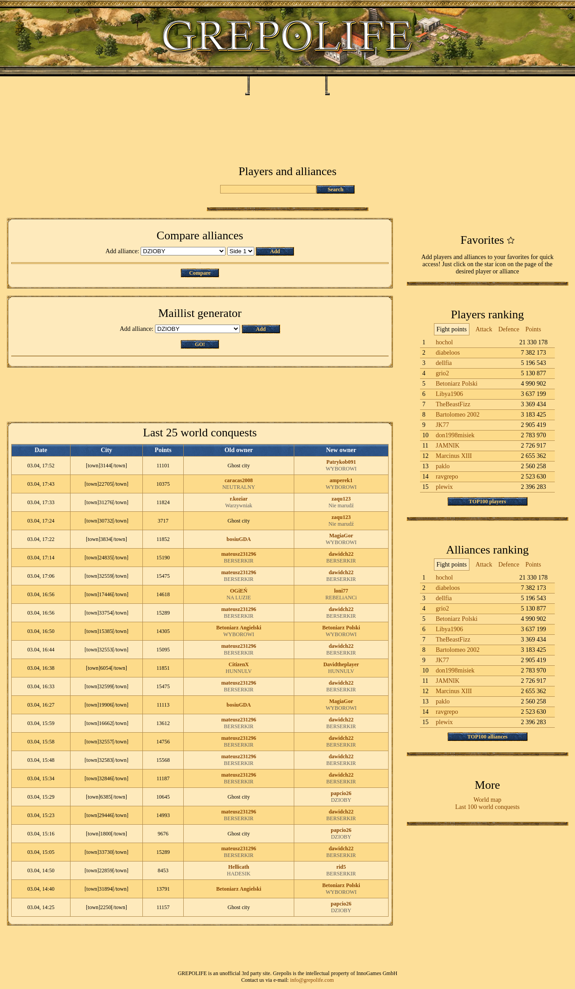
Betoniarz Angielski (238, 627)
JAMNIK (448, 445)
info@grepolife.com (312, 980)
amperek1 (341, 480)
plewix (444, 487)
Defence (508, 329)
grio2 (442, 373)
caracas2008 (239, 480)
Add (275, 251)
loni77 (341, 591)
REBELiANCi (341, 597)
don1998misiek (455, 435)
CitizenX (239, 664)
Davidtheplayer (341, 664)
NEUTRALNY (238, 487)
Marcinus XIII (454, 456)
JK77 (442, 425)
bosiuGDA (238, 539)
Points (533, 329)
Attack (483, 329)
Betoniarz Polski (341, 627)
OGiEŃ (239, 591)
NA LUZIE (238, 597)
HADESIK (239, 873)
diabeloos (448, 352)
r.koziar (239, 499)
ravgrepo (447, 476)
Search (335, 189)
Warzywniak (238, 505)
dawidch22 (341, 554)
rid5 (341, 867)
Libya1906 (449, 394)
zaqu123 (341, 499)
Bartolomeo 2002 (458, 414)
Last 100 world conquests (487, 807)
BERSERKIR (238, 561)
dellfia (444, 363)
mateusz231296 (238, 554)
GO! (200, 344)
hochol (444, 342)
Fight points (452, 329)
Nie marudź (341, 505)
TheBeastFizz (453, 404)
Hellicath (238, 867)
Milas (269, 85)
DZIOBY (341, 800)
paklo (443, 466)
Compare (200, 273)
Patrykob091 (341, 462)
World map (487, 799)
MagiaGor (341, 535)
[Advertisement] (287, 122)
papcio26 (341, 793)
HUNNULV (239, 671)
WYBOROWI (341, 469)
